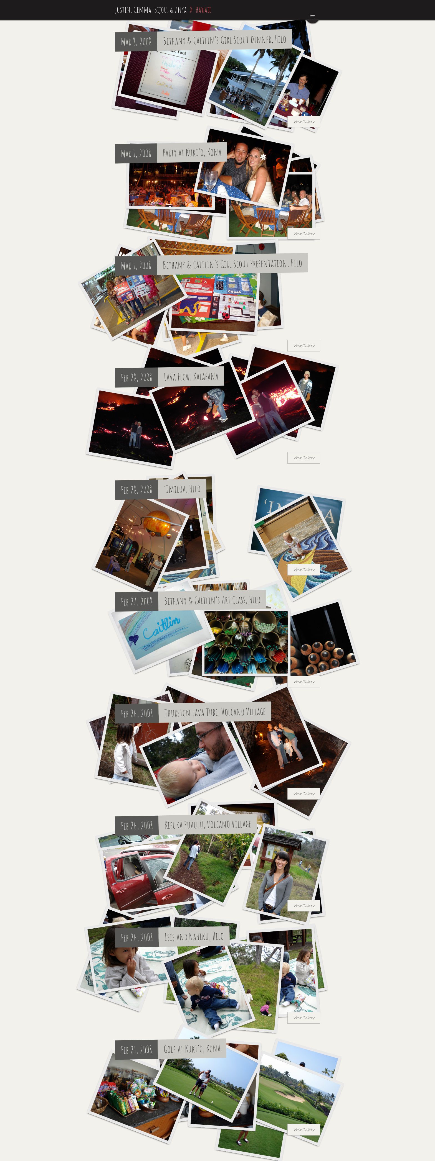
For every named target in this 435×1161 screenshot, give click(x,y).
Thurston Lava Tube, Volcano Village (215, 712)
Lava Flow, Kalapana (191, 376)
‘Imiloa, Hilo (182, 488)
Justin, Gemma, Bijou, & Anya (151, 9)
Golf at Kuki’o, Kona (192, 1048)
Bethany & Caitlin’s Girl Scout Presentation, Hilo (232, 263)
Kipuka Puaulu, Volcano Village (208, 824)
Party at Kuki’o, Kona (192, 152)
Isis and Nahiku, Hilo (194, 936)
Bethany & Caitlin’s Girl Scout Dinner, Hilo (225, 40)
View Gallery (303, 121)
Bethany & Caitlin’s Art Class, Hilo (212, 600)
